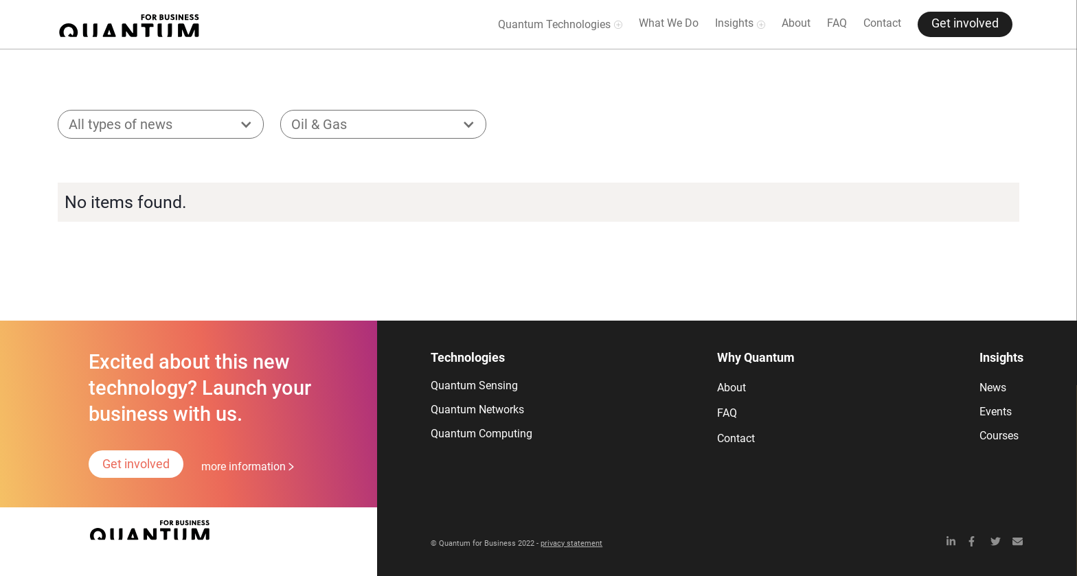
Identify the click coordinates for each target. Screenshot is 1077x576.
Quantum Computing (481, 433)
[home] (129, 24)
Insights (734, 23)
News (992, 387)
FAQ (837, 23)
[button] (161, 124)
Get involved (965, 23)
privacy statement (571, 543)
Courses (999, 435)
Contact (882, 23)
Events (995, 411)
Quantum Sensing (474, 385)
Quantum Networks (477, 409)
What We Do (669, 23)
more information (243, 466)
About (796, 23)
